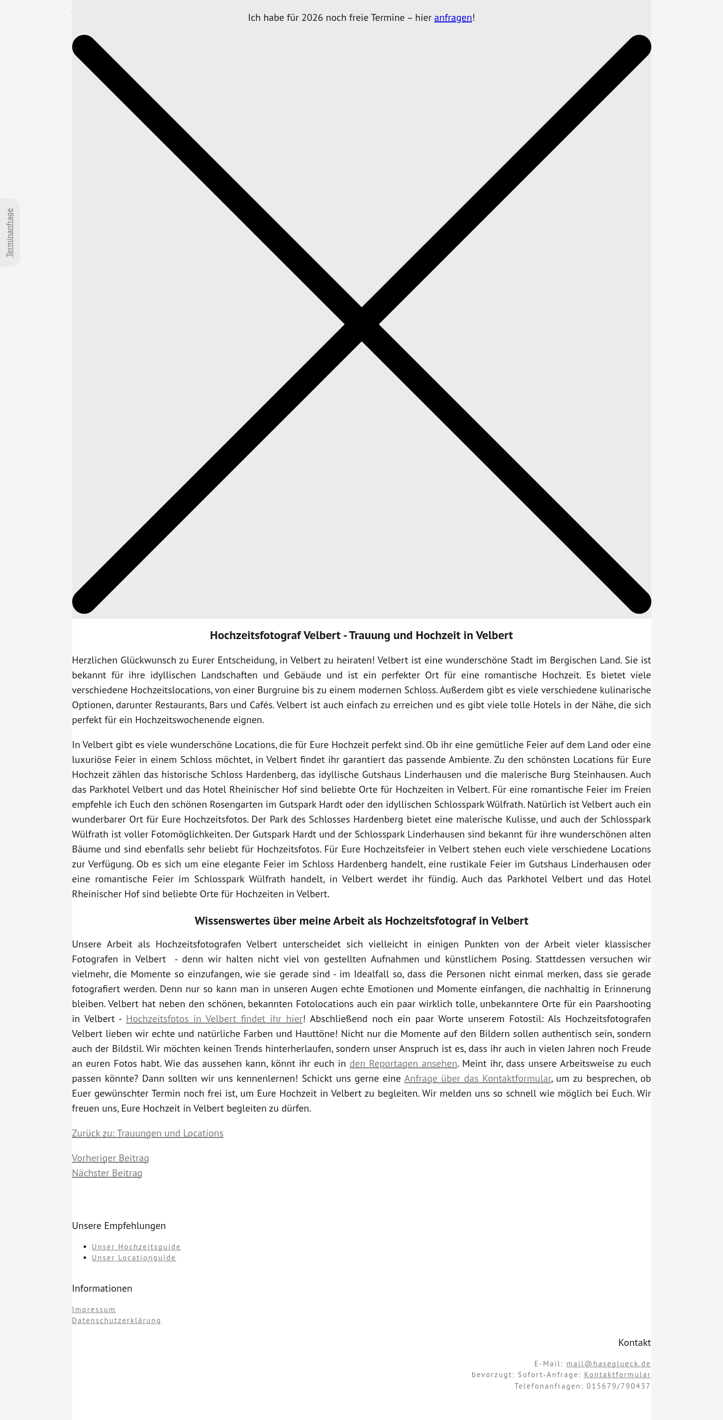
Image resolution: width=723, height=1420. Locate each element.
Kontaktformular (617, 1374)
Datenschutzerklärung (117, 1320)
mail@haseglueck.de (608, 1363)
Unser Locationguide (134, 1257)
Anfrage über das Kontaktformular (478, 1078)
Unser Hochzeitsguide (136, 1246)
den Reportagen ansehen (403, 1063)
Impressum (94, 1309)
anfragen (453, 17)
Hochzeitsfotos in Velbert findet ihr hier (214, 1018)
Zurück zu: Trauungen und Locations (148, 1133)
